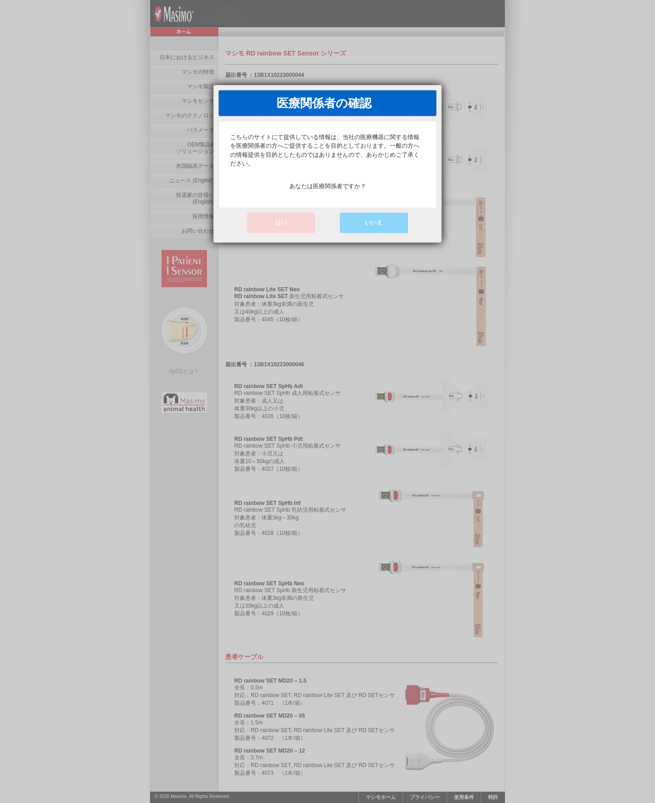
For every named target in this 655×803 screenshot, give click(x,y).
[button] (374, 223)
